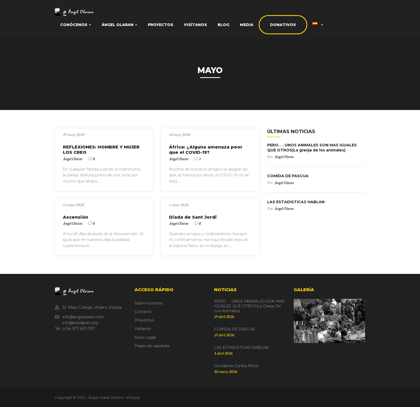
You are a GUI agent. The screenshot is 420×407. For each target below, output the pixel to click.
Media (246, 24)
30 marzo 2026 (225, 371)
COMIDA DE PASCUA (288, 175)
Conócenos (75, 24)
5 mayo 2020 (179, 204)
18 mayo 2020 (179, 134)
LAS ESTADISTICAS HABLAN (295, 202)
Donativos (283, 24)
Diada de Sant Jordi (193, 217)
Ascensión (75, 217)
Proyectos (160, 24)
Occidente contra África (236, 365)
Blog (223, 24)
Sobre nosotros (149, 303)
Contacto (143, 311)
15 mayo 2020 (73, 204)
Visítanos (195, 24)
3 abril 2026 (223, 353)
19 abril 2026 (224, 316)
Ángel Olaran (119, 24)
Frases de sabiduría (152, 346)
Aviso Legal (145, 337)
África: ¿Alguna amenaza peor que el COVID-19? (206, 150)
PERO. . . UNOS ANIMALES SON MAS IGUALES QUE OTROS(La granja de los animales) (312, 147)
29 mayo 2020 (74, 134)
